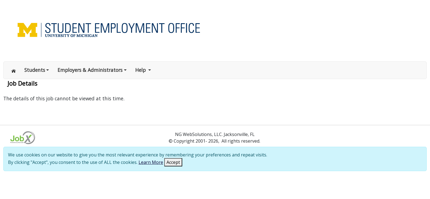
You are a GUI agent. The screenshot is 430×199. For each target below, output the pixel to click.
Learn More (151, 162)
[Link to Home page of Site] (169, 29)
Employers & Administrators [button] (90, 70)
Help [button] (141, 70)
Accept (173, 162)
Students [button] (34, 70)
